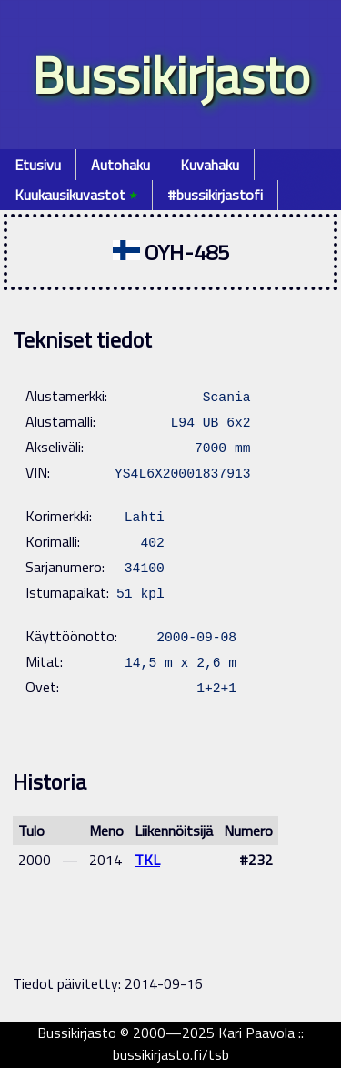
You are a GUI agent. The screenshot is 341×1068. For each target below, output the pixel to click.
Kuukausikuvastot (76, 195)
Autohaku (120, 165)
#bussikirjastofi (215, 195)
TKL (147, 860)
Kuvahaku (209, 165)
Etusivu (38, 165)
